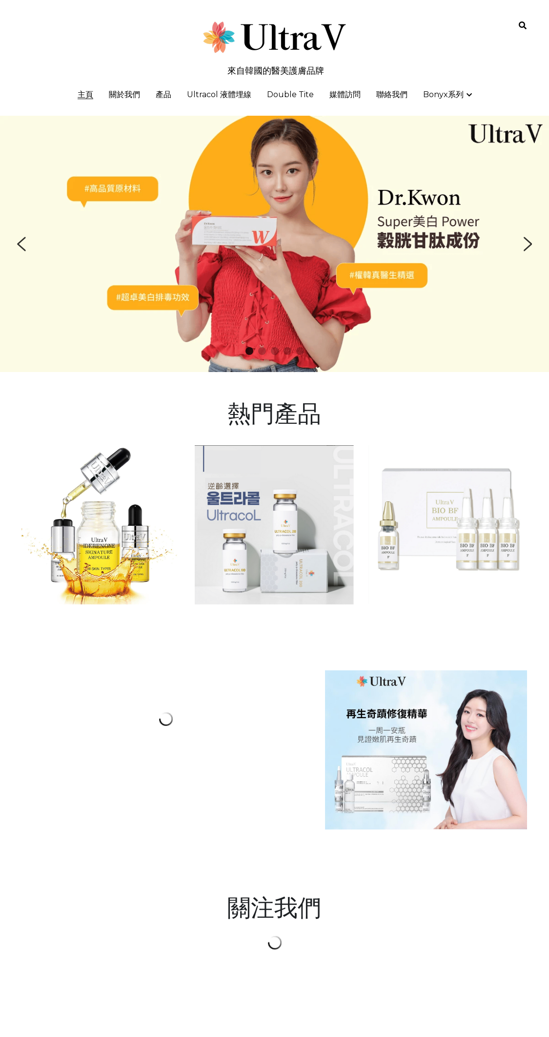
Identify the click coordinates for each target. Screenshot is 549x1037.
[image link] (274, 524)
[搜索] (523, 25)
